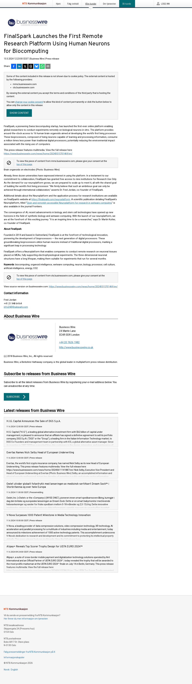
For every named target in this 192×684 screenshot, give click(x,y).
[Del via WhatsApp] (42, 66)
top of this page (24, 164)
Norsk (7, 669)
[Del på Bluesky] (36, 66)
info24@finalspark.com (16, 307)
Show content (19, 112)
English (14, 669)
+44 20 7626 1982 (69, 342)
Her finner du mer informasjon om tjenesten (26, 618)
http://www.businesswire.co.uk (76, 347)
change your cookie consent (29, 102)
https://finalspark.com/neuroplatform (50, 199)
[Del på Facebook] (13, 66)
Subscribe (16, 396)
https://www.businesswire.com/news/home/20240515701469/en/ (38, 153)
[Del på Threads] (30, 66)
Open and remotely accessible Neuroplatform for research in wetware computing (69, 202)
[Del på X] (25, 66)
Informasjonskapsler (14, 657)
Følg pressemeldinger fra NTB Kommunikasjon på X (29, 652)
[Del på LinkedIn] (19, 66)
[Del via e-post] (47, 66)
